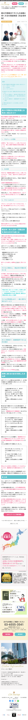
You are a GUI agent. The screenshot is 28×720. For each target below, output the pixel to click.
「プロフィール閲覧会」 (14, 314)
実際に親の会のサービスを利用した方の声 (13, 103)
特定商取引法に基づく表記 (7, 697)
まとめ (5, 104)
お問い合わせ (15, 698)
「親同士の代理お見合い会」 (17, 275)
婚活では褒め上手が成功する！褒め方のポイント (20, 520)
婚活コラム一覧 (14, 523)
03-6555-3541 (14, 624)
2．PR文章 (7, 87)
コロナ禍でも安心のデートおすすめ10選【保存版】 (8, 520)
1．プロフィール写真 (10, 86)
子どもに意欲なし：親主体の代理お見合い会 (15, 94)
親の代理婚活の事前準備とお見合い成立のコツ (14, 84)
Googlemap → (4, 679)
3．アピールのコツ (9, 89)
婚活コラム (7, 6)
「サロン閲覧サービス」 (15, 315)
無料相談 (15, 3)
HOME (2, 6)
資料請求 (21, 3)
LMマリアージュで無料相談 (14, 514)
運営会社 (16, 697)
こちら (11, 76)
